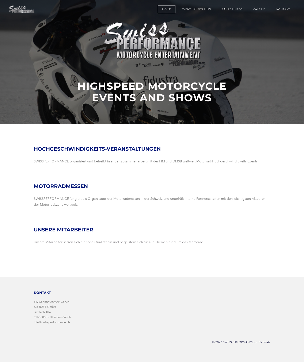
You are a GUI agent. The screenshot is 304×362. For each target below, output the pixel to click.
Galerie (259, 9)
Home (166, 9)
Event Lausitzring (196, 9)
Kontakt (283, 9)
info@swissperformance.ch (52, 322)
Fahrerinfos (232, 9)
